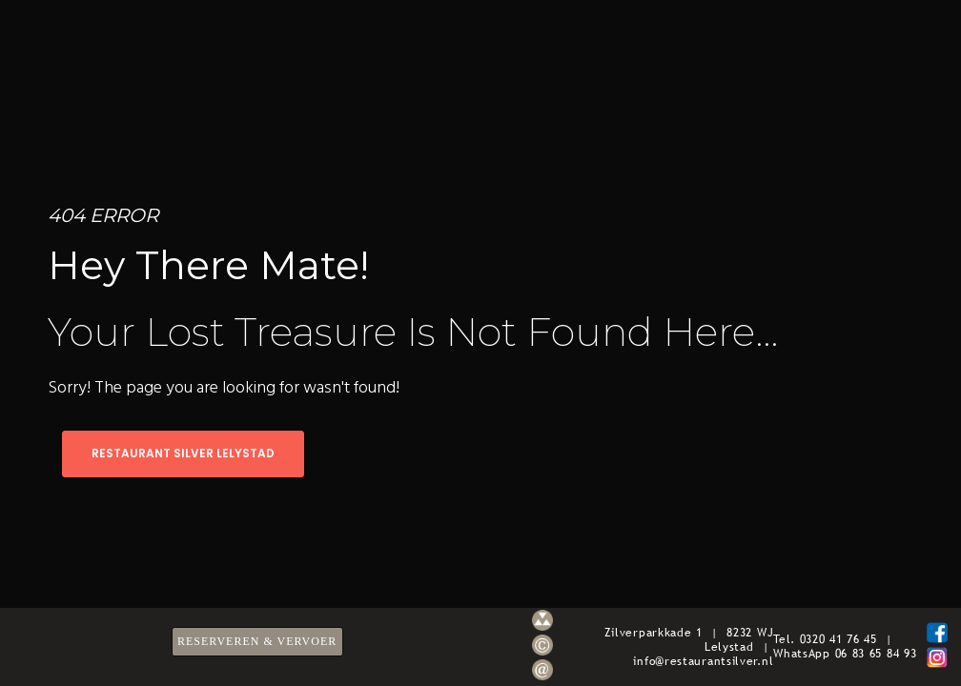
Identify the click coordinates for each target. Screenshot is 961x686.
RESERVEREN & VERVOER (257, 641)
